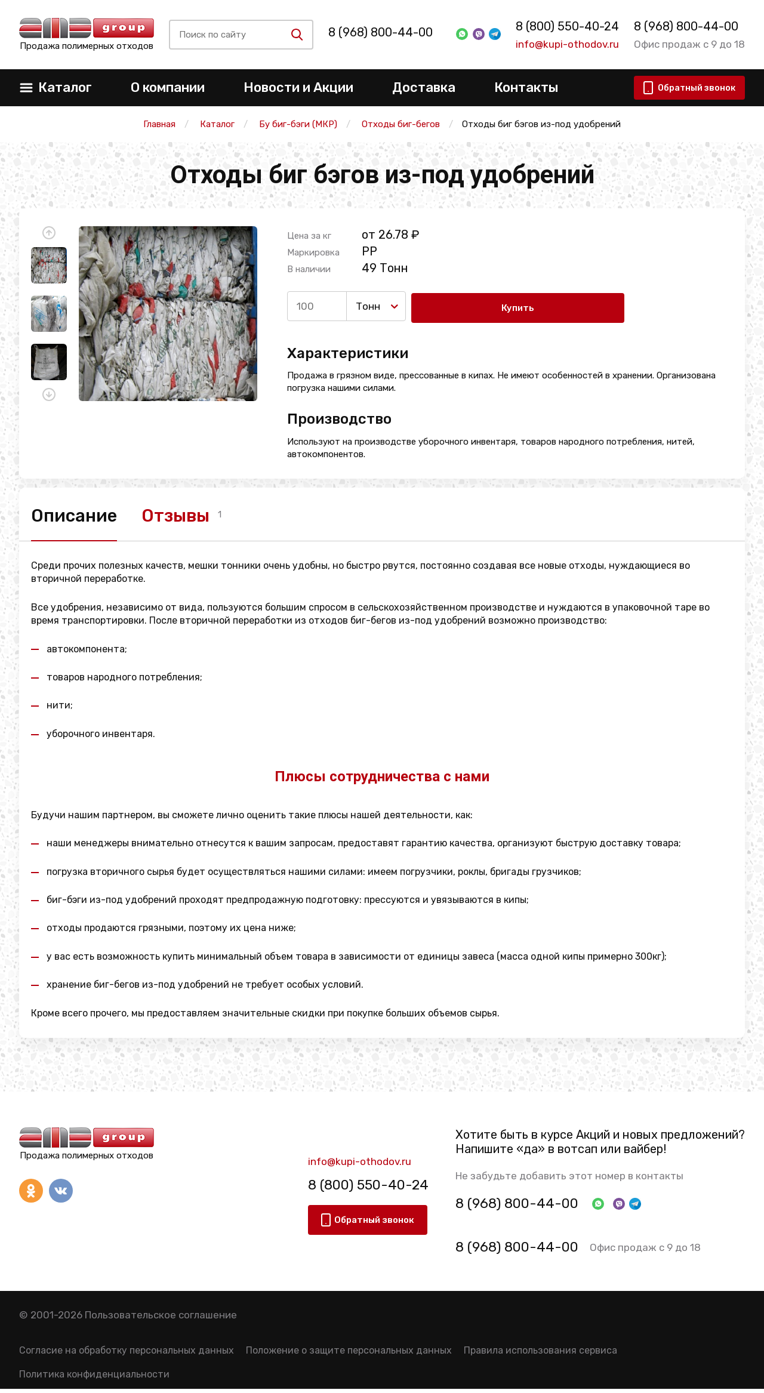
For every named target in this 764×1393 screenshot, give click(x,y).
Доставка (423, 87)
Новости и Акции (298, 87)
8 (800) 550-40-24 (563, 26)
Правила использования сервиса (540, 1354)
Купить (459, 306)
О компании (168, 87)
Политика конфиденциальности (94, 1378)
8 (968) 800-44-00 (387, 32)
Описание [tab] (77, 515)
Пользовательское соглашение (161, 1319)
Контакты (526, 87)
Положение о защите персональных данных (349, 1354)
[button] (49, 232)
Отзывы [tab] (191, 515)
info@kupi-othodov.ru (563, 44)
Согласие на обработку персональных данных (126, 1354)
